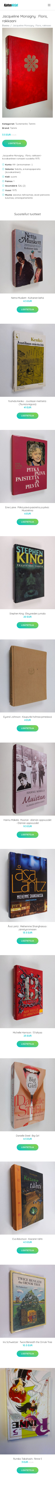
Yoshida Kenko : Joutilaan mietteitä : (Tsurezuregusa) (27, 403)
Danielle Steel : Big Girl (27, 1135)
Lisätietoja (14, 143)
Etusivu (5, 25)
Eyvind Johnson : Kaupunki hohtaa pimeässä (27, 716)
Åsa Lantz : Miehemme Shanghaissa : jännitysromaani (27, 928)
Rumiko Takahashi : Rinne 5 (27, 1458)
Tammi (32, 123)
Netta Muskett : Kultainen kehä (27, 297)
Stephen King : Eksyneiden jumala (27, 613)
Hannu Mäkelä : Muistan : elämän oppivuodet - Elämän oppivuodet (27, 822)
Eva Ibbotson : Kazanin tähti (27, 1239)
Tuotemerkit (21, 123)
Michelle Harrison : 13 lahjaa (27, 1032)
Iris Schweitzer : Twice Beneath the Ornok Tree (27, 1342)
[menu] (49, 5)
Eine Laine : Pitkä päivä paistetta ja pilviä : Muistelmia (27, 509)
